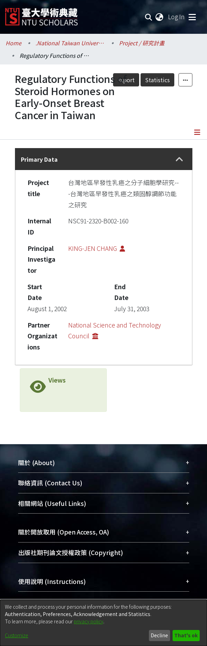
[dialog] (103, 623)
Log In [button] (176, 16)
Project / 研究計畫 (142, 43)
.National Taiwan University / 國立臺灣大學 (70, 43)
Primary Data (39, 159)
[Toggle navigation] (192, 16)
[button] (179, 159)
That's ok (186, 635)
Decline (159, 635)
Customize (16, 635)
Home (14, 43)
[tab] (103, 159)
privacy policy (88, 621)
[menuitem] (160, 16)
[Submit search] (148, 17)
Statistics (157, 80)
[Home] (41, 14)
